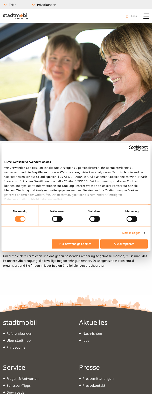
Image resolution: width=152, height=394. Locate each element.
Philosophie (16, 347)
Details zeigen (131, 233)
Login (134, 16)
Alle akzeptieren (124, 244)
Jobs (86, 340)
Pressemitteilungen (98, 378)
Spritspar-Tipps (19, 385)
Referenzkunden (19, 333)
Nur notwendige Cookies (75, 244)
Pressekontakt (94, 385)
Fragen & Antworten (23, 378)
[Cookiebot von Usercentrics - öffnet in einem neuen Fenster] (131, 148)
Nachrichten (92, 333)
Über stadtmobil (20, 340)
